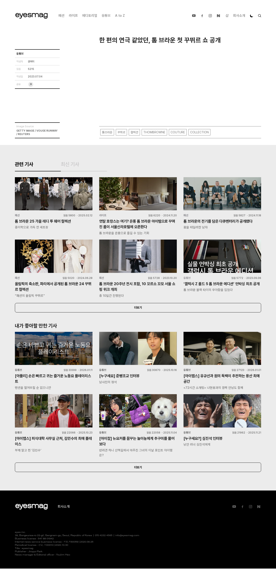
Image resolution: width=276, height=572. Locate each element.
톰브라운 (107, 132)
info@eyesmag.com (127, 539)
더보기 (138, 310)
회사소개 (239, 16)
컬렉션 (134, 132)
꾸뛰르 (121, 132)
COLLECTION (199, 132)
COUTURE (178, 132)
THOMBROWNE (154, 132)
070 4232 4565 (103, 539)
